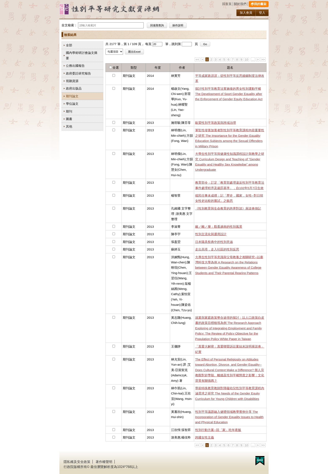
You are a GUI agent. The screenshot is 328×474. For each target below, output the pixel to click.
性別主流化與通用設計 (211, 234)
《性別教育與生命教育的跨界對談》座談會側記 (228, 208)
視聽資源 (72, 81)
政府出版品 (74, 88)
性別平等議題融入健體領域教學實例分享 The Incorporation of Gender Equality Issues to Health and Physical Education (229, 417)
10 (246, 59)
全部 (69, 45)
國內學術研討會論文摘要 (81, 55)
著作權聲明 (104, 462)
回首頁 (227, 4)
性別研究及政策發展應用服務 (118, 9)
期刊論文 (72, 96)
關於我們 (240, 4)
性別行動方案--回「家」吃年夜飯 (218, 430)
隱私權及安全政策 (77, 462)
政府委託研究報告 (78, 73)
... (253, 59)
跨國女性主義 (204, 437)
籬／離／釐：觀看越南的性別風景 (218, 226)
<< (197, 59)
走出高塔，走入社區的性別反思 (217, 249)
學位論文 (72, 103)
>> (263, 59)
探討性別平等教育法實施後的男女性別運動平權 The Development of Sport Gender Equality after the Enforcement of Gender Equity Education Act (229, 94)
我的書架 (260, 4)
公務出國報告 (75, 65)
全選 (116, 67)
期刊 (69, 111)
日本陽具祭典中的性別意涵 (214, 242)
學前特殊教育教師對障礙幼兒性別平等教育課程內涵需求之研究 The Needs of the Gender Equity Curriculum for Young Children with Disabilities (229, 393)
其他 (69, 126)
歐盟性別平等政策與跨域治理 (215, 122)
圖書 (69, 119)
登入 (262, 12)
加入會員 (246, 12)
